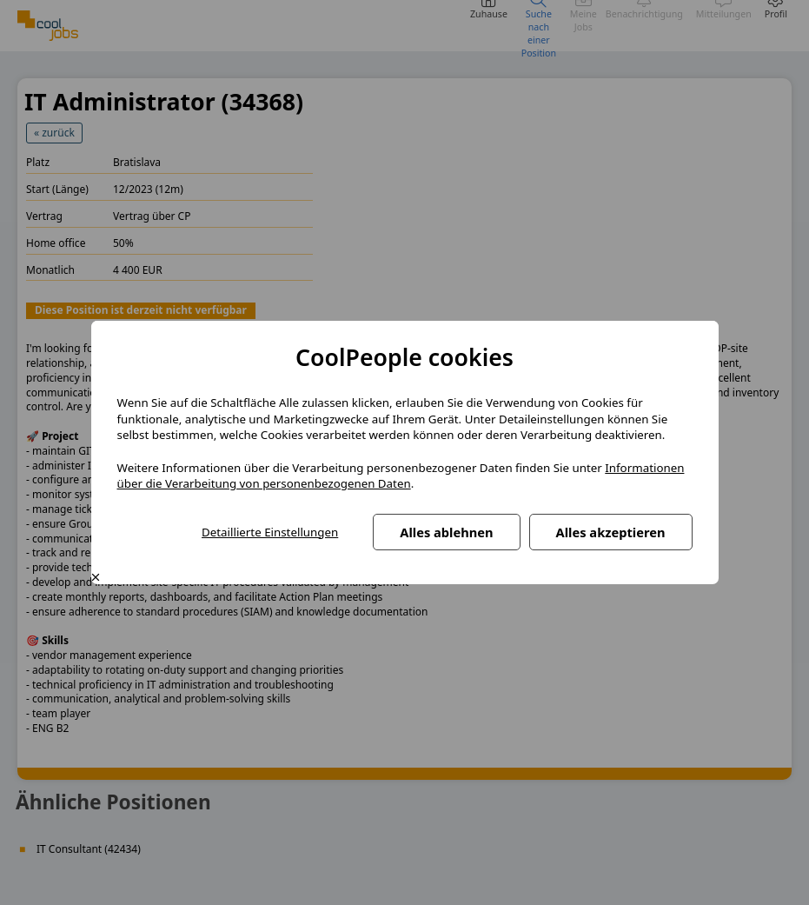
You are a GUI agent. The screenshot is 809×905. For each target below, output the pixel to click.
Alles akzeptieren (611, 532)
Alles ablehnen (446, 532)
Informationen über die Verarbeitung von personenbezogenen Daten (401, 476)
